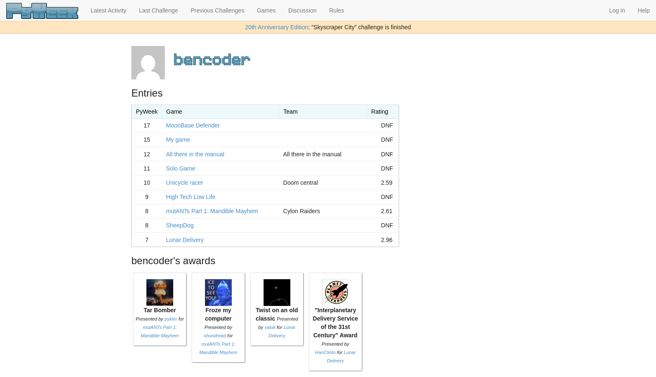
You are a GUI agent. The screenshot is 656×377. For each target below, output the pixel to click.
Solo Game (180, 168)
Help (644, 10)
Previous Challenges (217, 10)
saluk (269, 327)
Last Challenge (158, 10)
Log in (617, 10)
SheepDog (180, 225)
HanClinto (325, 352)
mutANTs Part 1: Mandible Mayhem (212, 211)
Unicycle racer (184, 182)
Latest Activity (109, 10)
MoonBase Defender (193, 125)
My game (178, 139)
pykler (171, 318)
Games (266, 10)
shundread (215, 335)
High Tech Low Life (190, 197)
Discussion (302, 10)
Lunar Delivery (185, 240)
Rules (336, 10)
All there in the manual (195, 154)
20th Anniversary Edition (276, 27)
